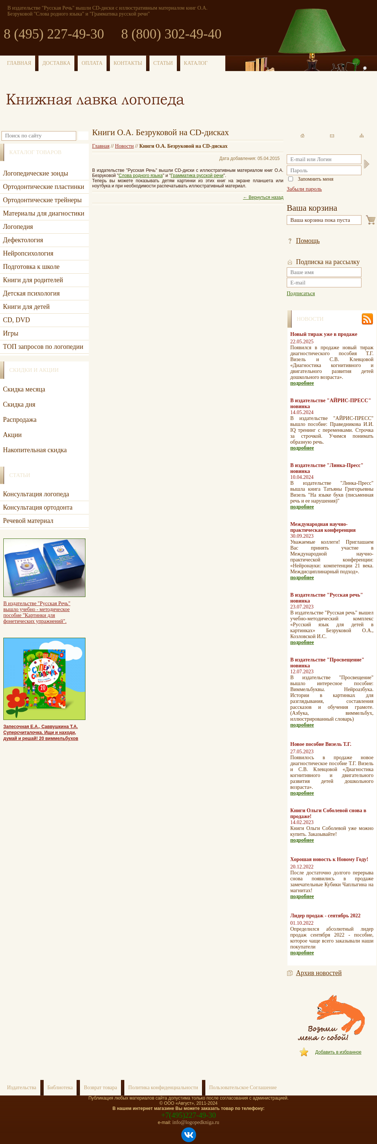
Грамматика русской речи (197, 175)
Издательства (21, 1087)
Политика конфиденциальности (163, 1087)
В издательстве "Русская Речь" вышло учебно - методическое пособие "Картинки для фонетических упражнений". (36, 612)
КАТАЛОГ (196, 63)
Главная (101, 146)
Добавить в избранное (338, 1052)
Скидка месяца (24, 389)
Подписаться (301, 293)
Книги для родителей (33, 280)
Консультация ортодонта (38, 507)
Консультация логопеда (36, 494)
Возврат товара (100, 1087)
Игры (10, 333)
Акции (12, 434)
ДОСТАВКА (57, 63)
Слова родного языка (141, 175)
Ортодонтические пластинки (43, 186)
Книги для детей (26, 306)
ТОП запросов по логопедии (43, 346)
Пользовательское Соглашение (243, 1087)
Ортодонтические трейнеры (42, 200)
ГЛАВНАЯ (19, 63)
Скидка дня (19, 404)
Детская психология (31, 293)
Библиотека (60, 1087)
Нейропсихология (28, 253)
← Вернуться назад (263, 197)
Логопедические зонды (35, 173)
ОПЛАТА (91, 63)
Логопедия (18, 226)
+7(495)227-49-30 (188, 1115)
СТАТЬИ (163, 63)
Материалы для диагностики (43, 213)
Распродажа (20, 419)
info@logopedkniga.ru (195, 1122)
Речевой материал (28, 520)
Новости (124, 146)
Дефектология (23, 240)
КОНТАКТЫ (128, 63)
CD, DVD (16, 320)
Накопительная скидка (35, 450)
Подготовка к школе (31, 266)
